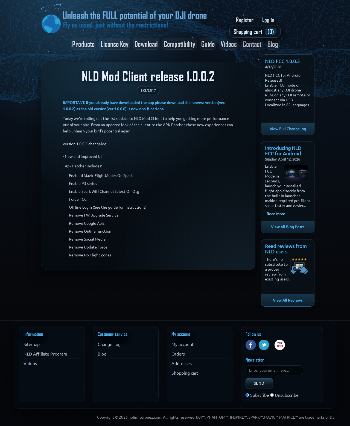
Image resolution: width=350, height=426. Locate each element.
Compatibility (179, 43)
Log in (268, 20)
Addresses (181, 363)
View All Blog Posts (287, 227)
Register (244, 20)
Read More (276, 214)
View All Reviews (287, 300)
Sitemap (32, 344)
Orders (178, 353)
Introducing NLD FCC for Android (283, 150)
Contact (252, 43)
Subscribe (259, 395)
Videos (229, 43)
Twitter (264, 345)
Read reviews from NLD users (286, 248)
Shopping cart (184, 373)
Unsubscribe (287, 395)
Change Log (109, 344)
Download (146, 43)
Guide (208, 43)
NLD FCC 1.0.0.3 (282, 61)
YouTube (280, 345)
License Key (115, 43)
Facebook (251, 345)
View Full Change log (288, 129)
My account (182, 344)
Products (83, 43)
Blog (272, 43)
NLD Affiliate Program (45, 353)
